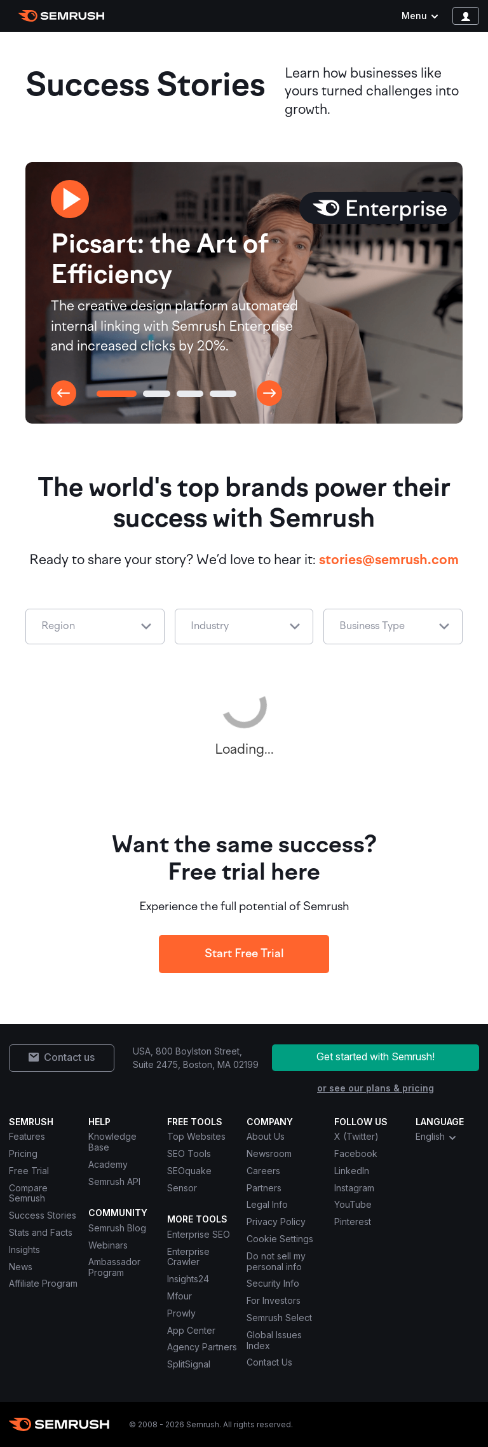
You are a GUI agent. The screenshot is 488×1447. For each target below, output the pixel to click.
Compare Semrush (28, 1193)
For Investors (274, 1300)
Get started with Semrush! (375, 1056)
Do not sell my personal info (276, 1261)
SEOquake (189, 1170)
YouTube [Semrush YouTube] (353, 1204)
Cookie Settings (280, 1238)
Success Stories (42, 1215)
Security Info (273, 1283)
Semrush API (114, 1181)
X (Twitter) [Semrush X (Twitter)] (356, 1136)
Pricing (23, 1153)
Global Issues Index (274, 1340)
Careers (263, 1170)
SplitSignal (188, 1364)
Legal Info (267, 1204)
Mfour (179, 1296)
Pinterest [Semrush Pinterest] (352, 1221)
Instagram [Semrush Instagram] (354, 1187)
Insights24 (188, 1278)
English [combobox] (437, 1137)
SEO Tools (189, 1153)
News (20, 1266)
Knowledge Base (112, 1142)
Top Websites (196, 1136)
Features (27, 1136)
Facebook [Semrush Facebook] (355, 1153)
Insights (24, 1249)
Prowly (181, 1313)
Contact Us (269, 1362)
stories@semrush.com (389, 560)
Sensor (182, 1187)
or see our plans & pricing (375, 1088)
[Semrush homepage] (61, 16)
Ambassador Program (114, 1267)
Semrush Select (279, 1317)
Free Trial (29, 1170)
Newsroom (269, 1153)
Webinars (108, 1245)
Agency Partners (202, 1346)
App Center (191, 1330)
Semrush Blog (117, 1227)
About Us (266, 1136)
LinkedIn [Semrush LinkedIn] (351, 1170)
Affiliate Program (43, 1283)
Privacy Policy (276, 1221)
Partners (264, 1187)
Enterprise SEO (198, 1234)
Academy (108, 1164)
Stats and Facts (40, 1232)
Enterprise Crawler (188, 1257)
